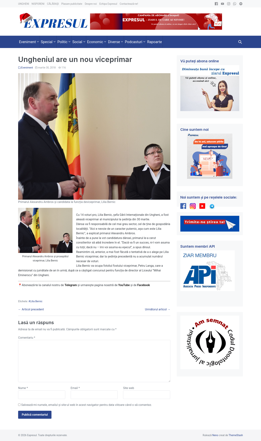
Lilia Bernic (36, 301)
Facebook (144, 285)
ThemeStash (236, 435)
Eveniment (27, 67)
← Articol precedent (31, 309)
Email (75, 388)
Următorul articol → (157, 309)
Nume (23, 388)
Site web (128, 388)
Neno (215, 435)
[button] (240, 42)
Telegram (71, 285)
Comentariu (26, 337)
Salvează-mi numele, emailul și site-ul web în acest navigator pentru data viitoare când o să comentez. (86, 405)
